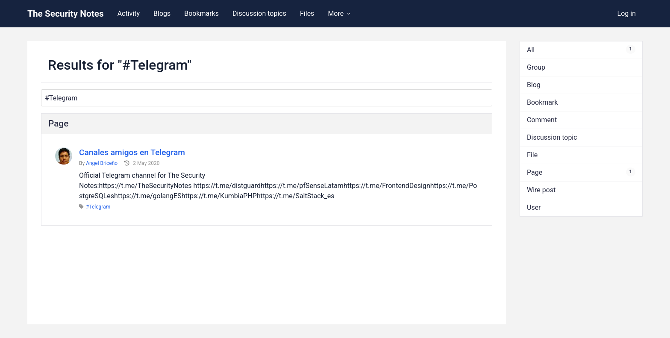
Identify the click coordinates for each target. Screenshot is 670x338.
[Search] (266, 97)
